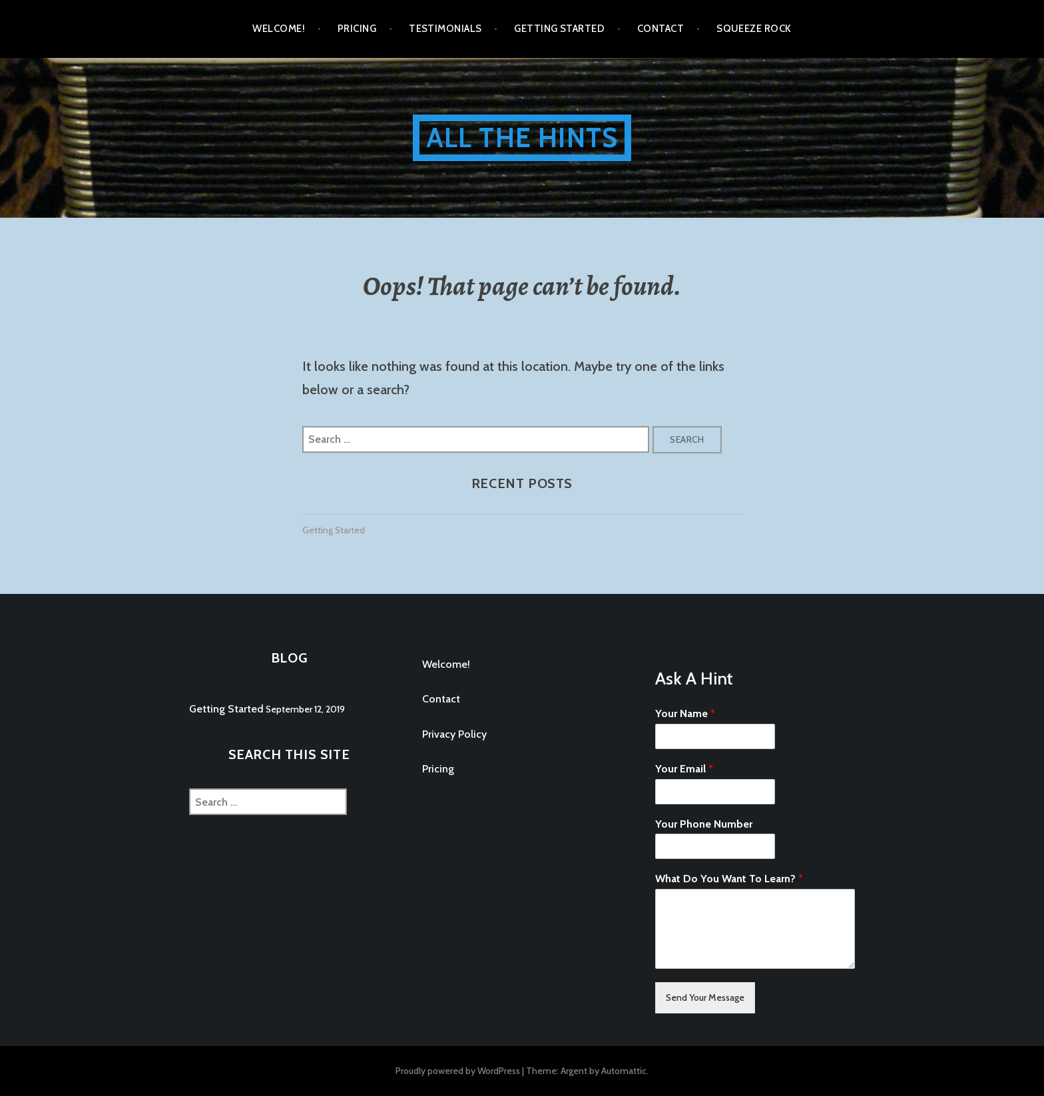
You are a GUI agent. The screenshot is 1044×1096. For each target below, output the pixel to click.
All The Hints (522, 137)
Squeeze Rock (753, 29)
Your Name (685, 713)
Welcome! (278, 29)
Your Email (684, 768)
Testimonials (445, 29)
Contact (660, 29)
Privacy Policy (454, 734)
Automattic (624, 1071)
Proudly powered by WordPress (457, 1071)
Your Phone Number (703, 824)
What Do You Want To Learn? (729, 878)
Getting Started (559, 29)
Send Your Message (705, 997)
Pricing (357, 29)
